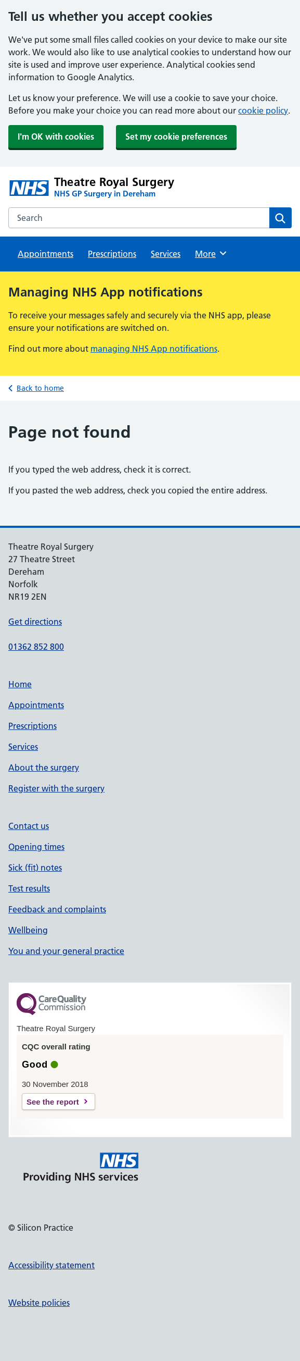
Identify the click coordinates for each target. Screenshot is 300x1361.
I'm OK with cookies (56, 136)
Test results (29, 888)
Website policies (39, 1302)
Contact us (28, 826)
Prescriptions (112, 254)
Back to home (40, 388)
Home (20, 684)
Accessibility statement (51, 1265)
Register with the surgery (56, 788)
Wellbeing (28, 930)
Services (165, 254)
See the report (53, 1101)
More (211, 253)
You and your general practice (66, 951)
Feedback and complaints (57, 909)
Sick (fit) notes (35, 867)
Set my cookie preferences (176, 136)
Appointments (45, 254)
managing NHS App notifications (153, 348)
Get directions (35, 621)
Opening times (36, 847)
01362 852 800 (36, 646)
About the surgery (43, 767)
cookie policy (263, 110)
